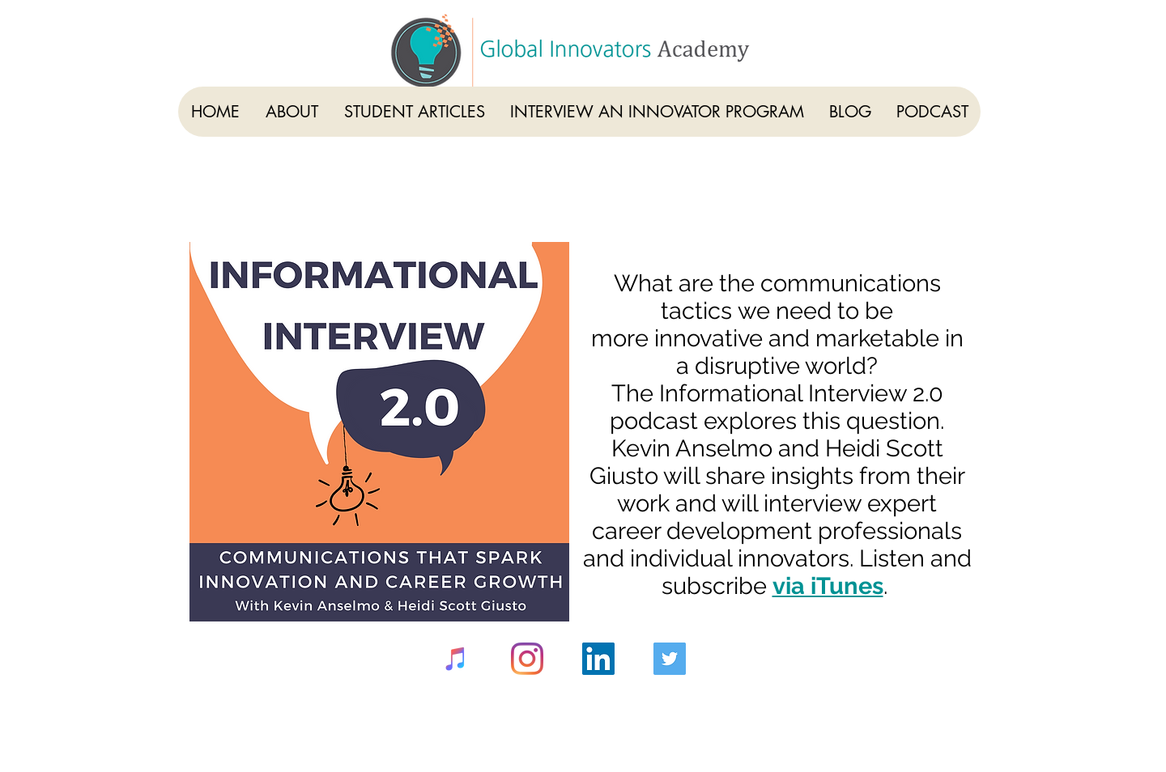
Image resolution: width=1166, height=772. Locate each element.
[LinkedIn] (598, 659)
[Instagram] (527, 659)
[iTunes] (456, 659)
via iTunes (827, 586)
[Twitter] (669, 659)
